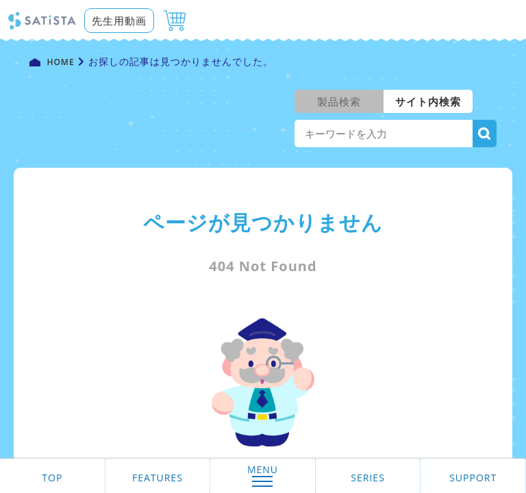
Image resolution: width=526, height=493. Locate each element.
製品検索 (339, 101)
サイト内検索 (428, 101)
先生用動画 (119, 20)
